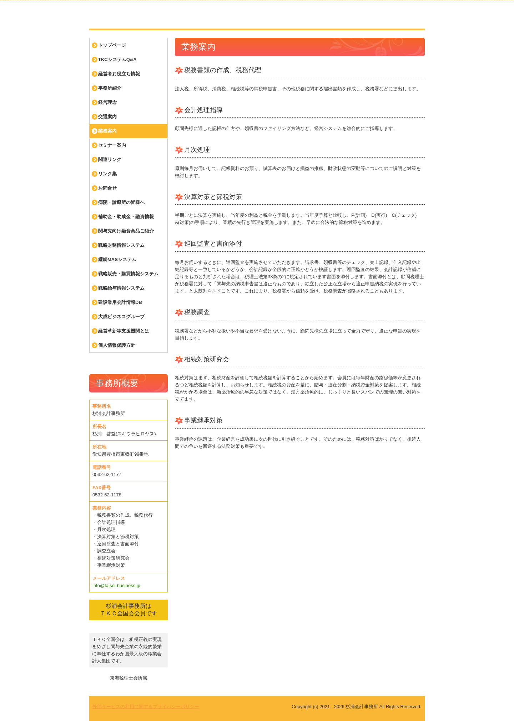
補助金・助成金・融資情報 (126, 216)
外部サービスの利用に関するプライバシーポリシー (145, 706)
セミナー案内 (112, 145)
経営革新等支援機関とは (123, 331)
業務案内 (107, 131)
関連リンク (109, 159)
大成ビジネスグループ (121, 316)
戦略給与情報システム (121, 288)
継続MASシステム (117, 259)
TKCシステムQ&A (117, 59)
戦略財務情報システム (121, 245)
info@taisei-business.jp (116, 585)
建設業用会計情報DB (120, 302)
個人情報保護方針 (116, 345)
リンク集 (107, 173)
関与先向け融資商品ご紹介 (126, 231)
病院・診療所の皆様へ (121, 202)
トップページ (112, 45)
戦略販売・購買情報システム (128, 273)
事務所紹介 (109, 88)
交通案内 (107, 116)
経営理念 (107, 102)
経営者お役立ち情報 (119, 73)
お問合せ (107, 188)
